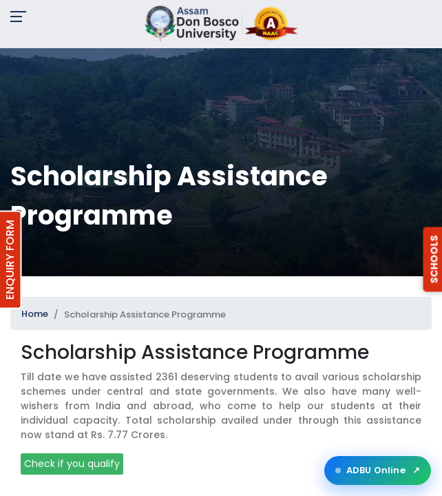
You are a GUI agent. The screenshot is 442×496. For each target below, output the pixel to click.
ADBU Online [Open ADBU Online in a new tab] (377, 470)
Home (34, 313)
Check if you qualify (72, 464)
